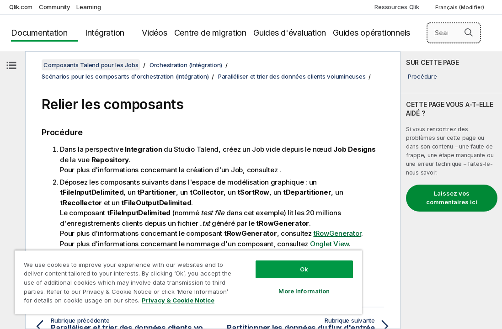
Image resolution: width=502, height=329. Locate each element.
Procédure (422, 76)
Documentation (39, 32)
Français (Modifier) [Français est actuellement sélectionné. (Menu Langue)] (460, 7)
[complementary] (451, 190)
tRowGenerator (338, 233)
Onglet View (329, 243)
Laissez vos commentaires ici (451, 198)
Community (54, 7)
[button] (468, 32)
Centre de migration (210, 32)
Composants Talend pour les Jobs (90, 65)
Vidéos (154, 32)
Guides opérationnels (371, 32)
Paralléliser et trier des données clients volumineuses (292, 76)
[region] (188, 282)
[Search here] (453, 32)
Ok (304, 269)
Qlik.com (20, 7)
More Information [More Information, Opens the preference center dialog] (304, 291)
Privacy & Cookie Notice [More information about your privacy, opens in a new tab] (178, 300)
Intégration (104, 32)
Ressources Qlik (396, 7)
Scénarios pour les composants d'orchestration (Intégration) (125, 76)
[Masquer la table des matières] (11, 65)
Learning (88, 7)
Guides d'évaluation (289, 32)
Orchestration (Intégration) (186, 65)
